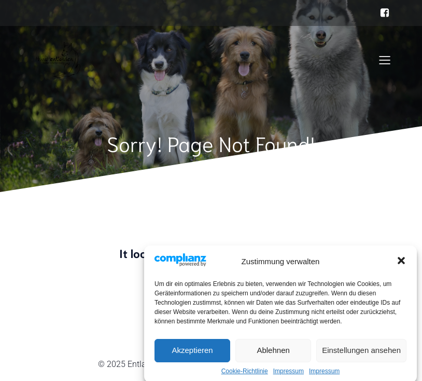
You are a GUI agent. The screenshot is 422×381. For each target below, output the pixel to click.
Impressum (288, 375)
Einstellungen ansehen (361, 354)
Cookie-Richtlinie (244, 375)
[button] (401, 265)
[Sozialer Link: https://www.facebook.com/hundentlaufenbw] (384, 13)
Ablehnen (273, 354)
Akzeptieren (192, 354)
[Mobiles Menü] (384, 59)
